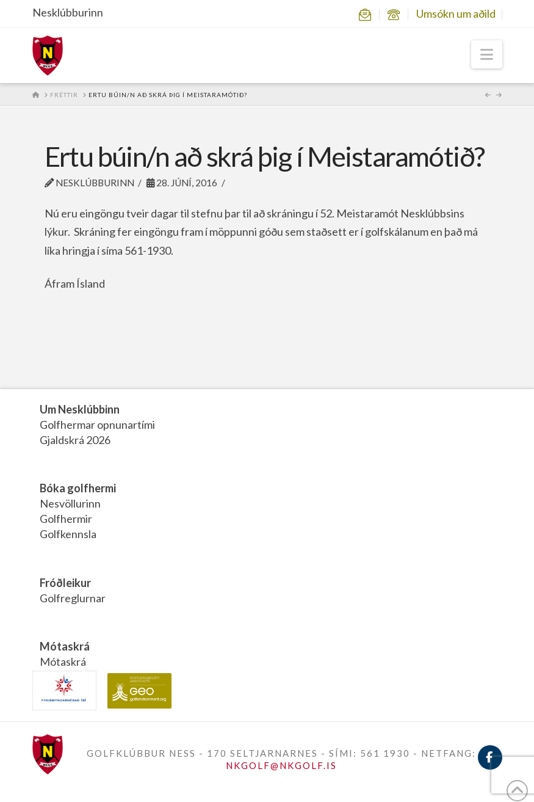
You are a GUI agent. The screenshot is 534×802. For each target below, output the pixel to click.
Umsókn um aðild (456, 13)
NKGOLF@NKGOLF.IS (281, 765)
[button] (486, 54)
